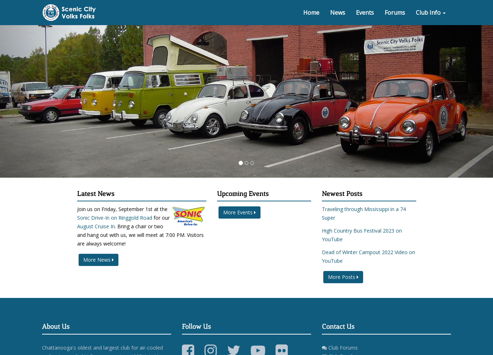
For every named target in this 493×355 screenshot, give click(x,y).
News (337, 13)
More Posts (343, 277)
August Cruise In (96, 226)
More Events (239, 212)
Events (365, 13)
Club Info (431, 13)
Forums (395, 13)
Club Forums (340, 347)
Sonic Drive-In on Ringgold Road (114, 217)
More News (98, 259)
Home (311, 13)
